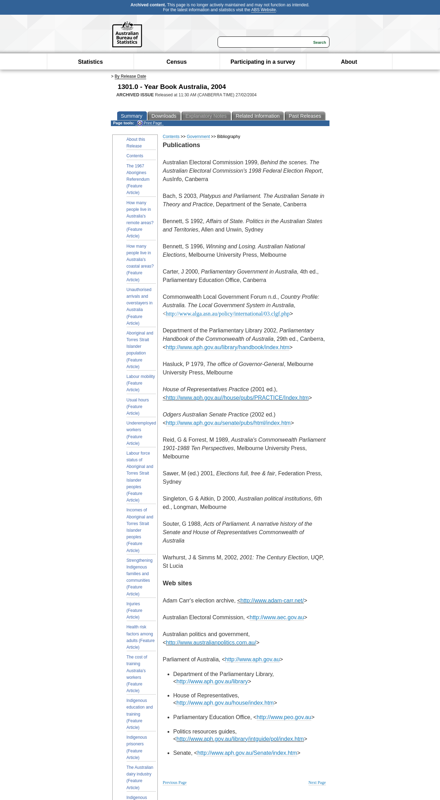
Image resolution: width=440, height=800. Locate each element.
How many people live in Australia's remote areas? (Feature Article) (140, 219)
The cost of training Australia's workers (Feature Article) (137, 674)
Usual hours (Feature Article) (138, 407)
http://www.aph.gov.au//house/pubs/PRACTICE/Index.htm (237, 398)
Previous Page (174, 782)
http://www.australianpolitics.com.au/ (211, 643)
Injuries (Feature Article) (134, 610)
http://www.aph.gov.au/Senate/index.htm (247, 753)
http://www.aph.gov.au (252, 659)
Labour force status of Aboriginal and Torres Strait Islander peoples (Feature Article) (140, 477)
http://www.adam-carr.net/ (272, 601)
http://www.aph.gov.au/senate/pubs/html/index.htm (228, 423)
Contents (135, 155)
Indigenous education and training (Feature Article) (140, 714)
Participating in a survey (262, 62)
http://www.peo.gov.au (284, 717)
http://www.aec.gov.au (277, 617)
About (349, 62)
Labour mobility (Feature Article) (141, 383)
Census (176, 62)
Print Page (149, 123)
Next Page (317, 782)
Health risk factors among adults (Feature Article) (141, 637)
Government (198, 136)
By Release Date (130, 76)
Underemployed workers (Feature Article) (141, 433)
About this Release (136, 143)
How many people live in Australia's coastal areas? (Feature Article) (140, 263)
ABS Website (263, 9)
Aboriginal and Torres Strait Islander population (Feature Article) (140, 350)
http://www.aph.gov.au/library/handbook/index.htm (228, 347)
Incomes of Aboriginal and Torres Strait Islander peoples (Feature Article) (140, 530)
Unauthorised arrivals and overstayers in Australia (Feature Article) (140, 306)
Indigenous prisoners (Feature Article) (137, 747)
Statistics (90, 62)
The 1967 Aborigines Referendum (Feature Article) (138, 179)
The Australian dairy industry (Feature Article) (140, 777)
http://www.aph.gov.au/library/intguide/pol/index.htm (240, 739)
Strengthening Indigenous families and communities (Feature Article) (140, 577)
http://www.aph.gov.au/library (212, 681)
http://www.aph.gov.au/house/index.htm (225, 703)
